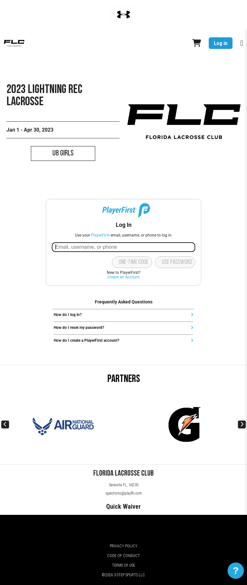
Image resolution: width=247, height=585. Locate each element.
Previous (5, 424)
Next (242, 424)
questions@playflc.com (123, 493)
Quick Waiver (123, 506)
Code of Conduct (123, 555)
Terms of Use (123, 565)
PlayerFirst (100, 235)
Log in (220, 43)
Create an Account (123, 277)
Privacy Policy (123, 546)
